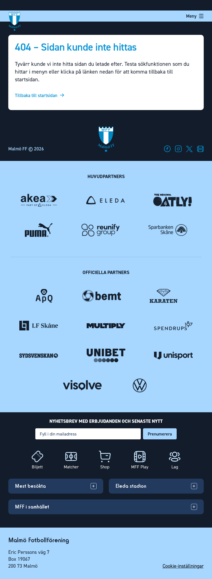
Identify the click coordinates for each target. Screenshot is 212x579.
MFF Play (139, 467)
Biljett (37, 467)
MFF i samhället (32, 507)
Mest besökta (30, 486)
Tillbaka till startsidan (36, 95)
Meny (195, 16)
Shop (104, 467)
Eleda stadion (130, 486)
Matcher (71, 467)
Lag (174, 467)
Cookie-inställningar (183, 566)
